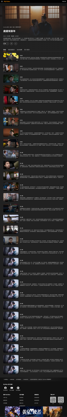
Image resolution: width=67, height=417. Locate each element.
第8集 (21, 131)
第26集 (21, 325)
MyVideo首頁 (6, 27)
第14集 (21, 195)
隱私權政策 (38, 400)
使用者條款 (38, 397)
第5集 (21, 98)
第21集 (21, 271)
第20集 (21, 260)
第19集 (21, 249)
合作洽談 (37, 403)
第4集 (21, 88)
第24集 (21, 303)
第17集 (21, 228)
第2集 (21, 66)
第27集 (21, 336)
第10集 (21, 152)
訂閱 (6, 43)
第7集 (21, 120)
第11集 (21, 163)
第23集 (21, 292)
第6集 (21, 109)
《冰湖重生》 (6, 379)
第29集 (21, 357)
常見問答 (22, 397)
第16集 (21, 217)
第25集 (21, 314)
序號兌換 (64, 1)
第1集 (21, 55)
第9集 (21, 142)
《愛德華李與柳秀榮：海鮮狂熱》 (40, 379)
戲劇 (12, 27)
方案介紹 (5, 397)
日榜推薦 (5, 403)
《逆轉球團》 (13, 379)
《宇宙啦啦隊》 (28, 379)
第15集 (21, 206)
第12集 (21, 174)
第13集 (21, 185)
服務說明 (5, 400)
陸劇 (15, 27)
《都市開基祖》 (20, 379)
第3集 (21, 77)
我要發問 (22, 400)
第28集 (21, 346)
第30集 (21, 368)
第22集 (21, 282)
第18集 (21, 239)
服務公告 (22, 403)
